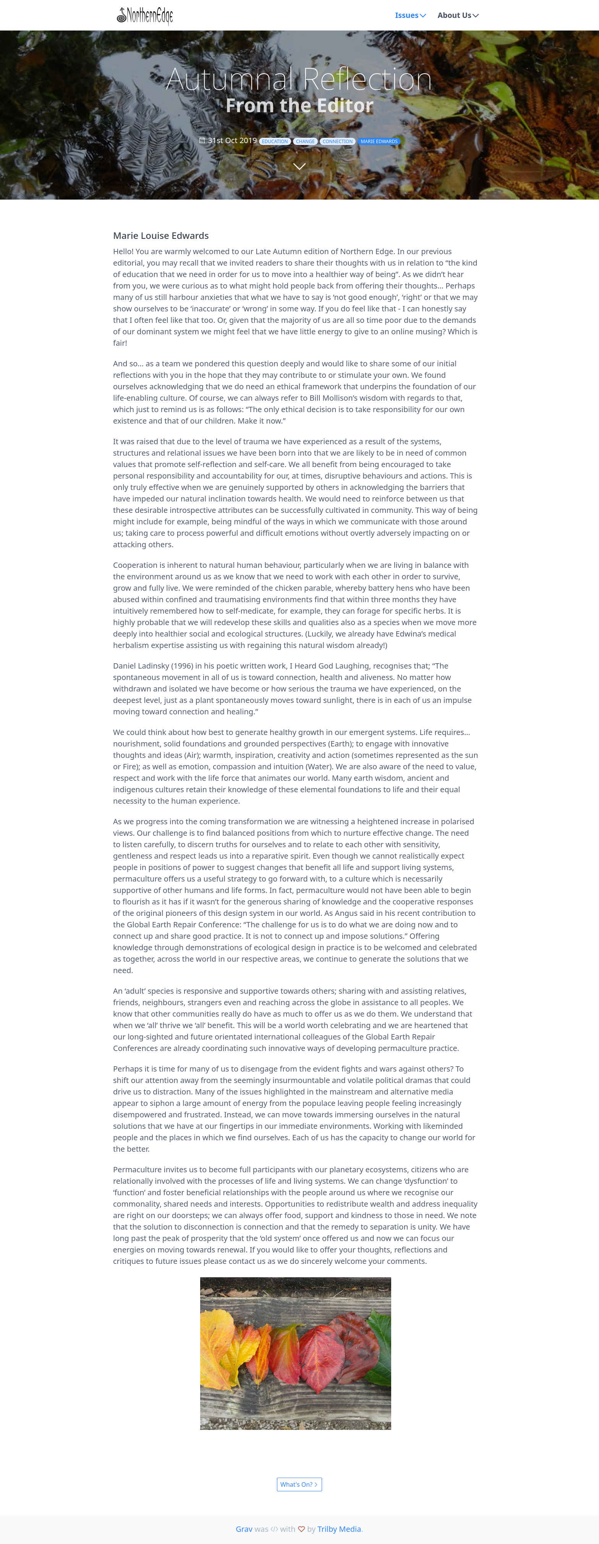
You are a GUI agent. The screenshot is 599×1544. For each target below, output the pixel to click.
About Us (454, 15)
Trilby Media (339, 1529)
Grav (244, 1529)
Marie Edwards (379, 141)
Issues (405, 15)
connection (338, 141)
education (275, 141)
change (305, 141)
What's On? (299, 1484)
